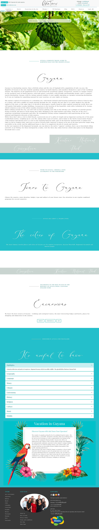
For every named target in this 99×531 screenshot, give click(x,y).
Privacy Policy (24, 523)
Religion (10, 407)
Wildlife (9, 421)
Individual (50, 325)
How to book (23, 521)
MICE (72, 9)
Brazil (6, 506)
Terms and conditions (26, 525)
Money (9, 388)
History (9, 403)
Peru (6, 523)
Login (90, 9)
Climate (10, 393)
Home (2, 11)
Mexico (7, 517)
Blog (65, 9)
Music (9, 417)
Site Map (22, 527)
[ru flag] (59, 500)
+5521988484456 (85, 1)
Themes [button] (44, 9)
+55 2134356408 (84, 3)
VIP (59, 325)
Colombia (7, 510)
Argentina (8, 502)
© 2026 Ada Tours (55, 515)
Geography (11, 379)
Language (10, 384)
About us (81, 9)
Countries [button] (9, 9)
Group (41, 325)
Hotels (3, 2)
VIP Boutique (56, 9)
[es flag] (56, 500)
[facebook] (51, 500)
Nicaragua (8, 519)
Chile (6, 508)
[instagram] (53, 500)
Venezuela (8, 525)
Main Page (23, 529)
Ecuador (7, 515)
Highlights (10, 371)
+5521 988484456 (56, 519)
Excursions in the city (31, 9)
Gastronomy (11, 398)
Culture (9, 412)
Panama (7, 521)
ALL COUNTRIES (9, 499)
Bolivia (7, 504)
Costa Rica (8, 512)
